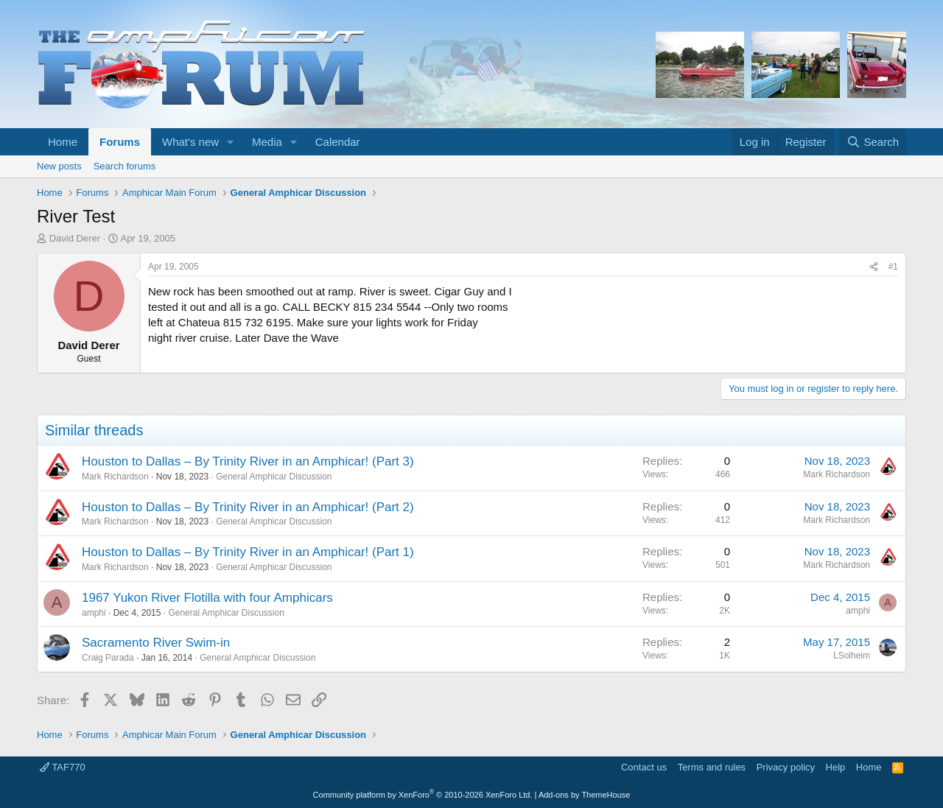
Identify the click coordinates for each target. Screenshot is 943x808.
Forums (119, 142)
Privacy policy (786, 767)
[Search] (872, 141)
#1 (893, 266)
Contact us (644, 767)
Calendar (337, 142)
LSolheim (851, 655)
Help (836, 767)
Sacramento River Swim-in (156, 643)
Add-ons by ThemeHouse (585, 794)
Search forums (125, 166)
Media (267, 142)
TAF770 (62, 767)
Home (62, 142)
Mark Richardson (115, 476)
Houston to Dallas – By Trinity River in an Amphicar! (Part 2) (248, 507)
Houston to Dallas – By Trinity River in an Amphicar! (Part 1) (248, 552)
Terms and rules (712, 767)
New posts (59, 166)
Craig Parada (108, 658)
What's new (190, 142)
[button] (230, 141)
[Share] (873, 267)
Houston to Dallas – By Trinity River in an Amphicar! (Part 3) (248, 461)
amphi (94, 613)
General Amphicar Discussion (274, 476)
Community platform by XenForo (423, 794)
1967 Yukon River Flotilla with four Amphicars (207, 598)
